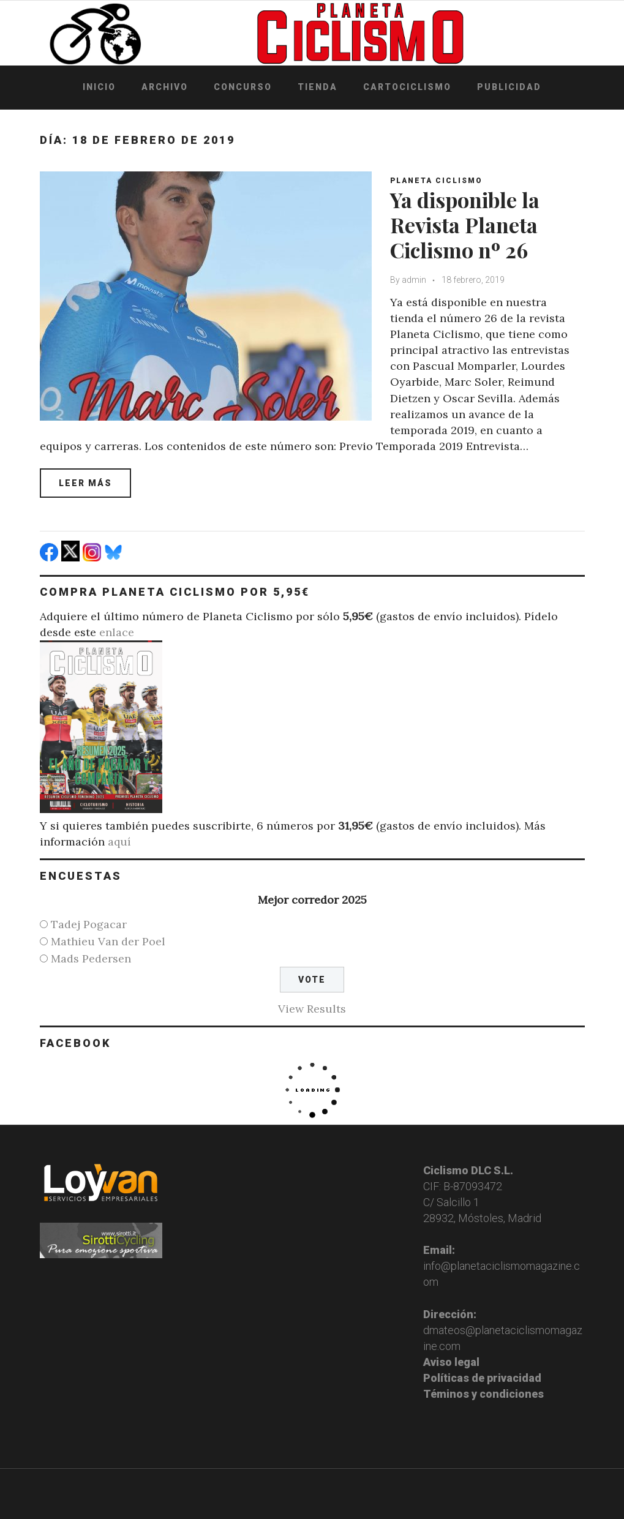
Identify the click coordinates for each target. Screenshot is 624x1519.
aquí (119, 842)
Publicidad (509, 87)
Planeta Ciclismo (436, 180)
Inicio (99, 87)
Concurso (243, 87)
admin (414, 280)
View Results (312, 1009)
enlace (116, 632)
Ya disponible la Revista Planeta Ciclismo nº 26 (464, 225)
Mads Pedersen (91, 958)
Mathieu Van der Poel (108, 941)
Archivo (164, 87)
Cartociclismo (407, 87)
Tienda (317, 87)
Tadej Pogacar (89, 924)
